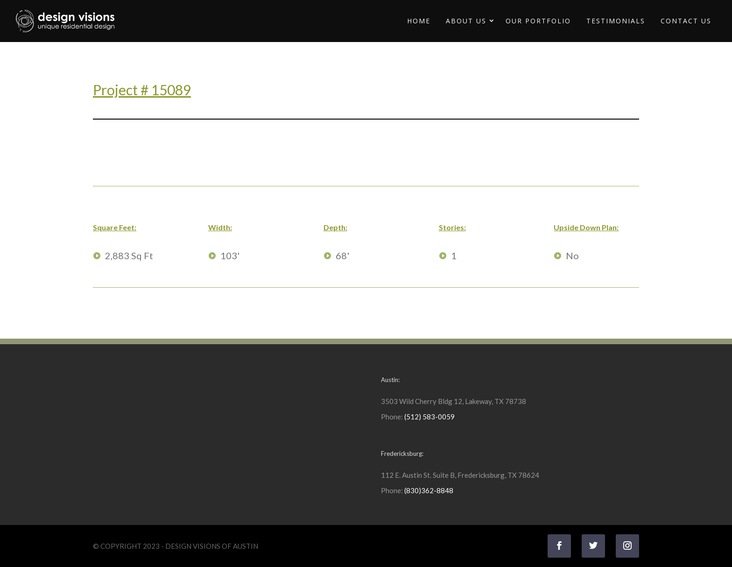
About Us (466, 20)
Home (418, 20)
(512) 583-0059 (429, 416)
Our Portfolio (538, 20)
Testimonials (615, 20)
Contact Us (686, 20)
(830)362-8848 (428, 490)
